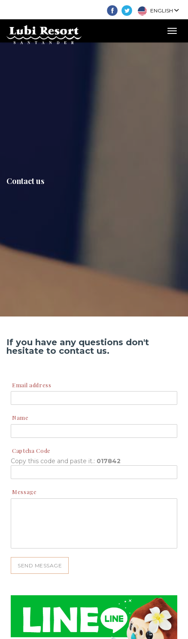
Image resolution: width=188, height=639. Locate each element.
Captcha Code (31, 450)
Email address (31, 385)
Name (20, 417)
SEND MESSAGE (40, 565)
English (158, 11)
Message (24, 491)
